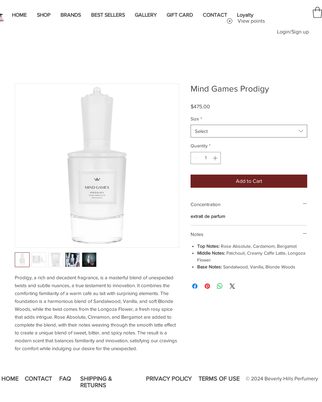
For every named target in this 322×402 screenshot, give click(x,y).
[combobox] (249, 131)
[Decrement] (196, 158)
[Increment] (216, 158)
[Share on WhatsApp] (220, 286)
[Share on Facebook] (195, 286)
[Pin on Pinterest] (207, 286)
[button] (317, 12)
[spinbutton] (206, 158)
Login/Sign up (293, 31)
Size (196, 118)
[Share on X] (232, 286)
